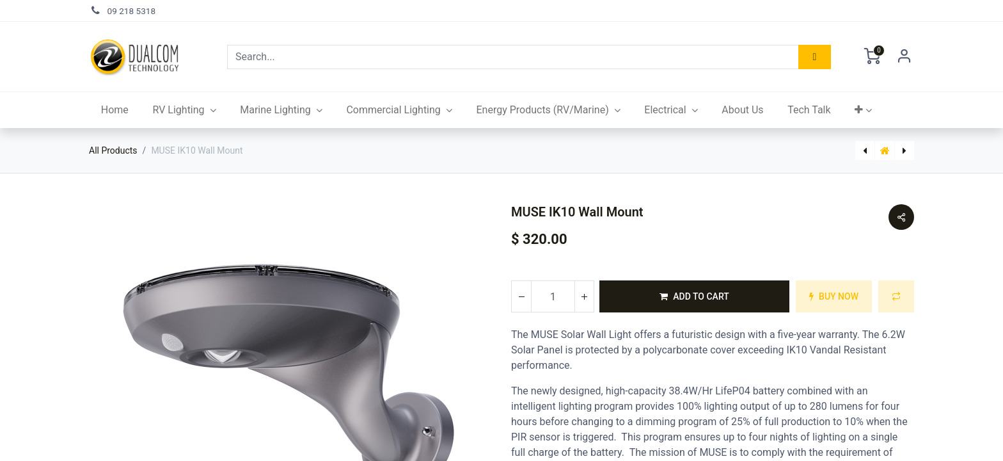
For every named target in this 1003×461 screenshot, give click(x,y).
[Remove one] (521, 296)
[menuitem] (115, 110)
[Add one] (584, 296)
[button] (863, 110)
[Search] (814, 57)
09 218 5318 (131, 11)
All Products (113, 150)
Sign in (904, 57)
